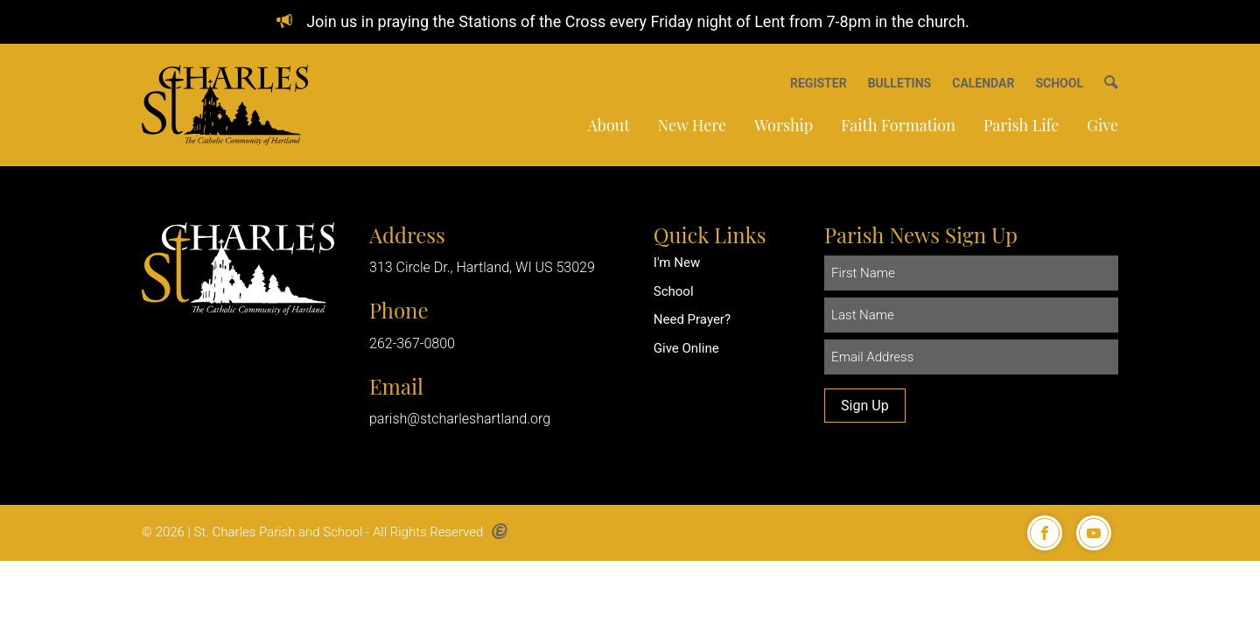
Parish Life (1021, 125)
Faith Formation (898, 125)
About (608, 125)
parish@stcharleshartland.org (459, 418)
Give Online (686, 348)
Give (1102, 125)
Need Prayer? (692, 319)
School (674, 291)
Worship (783, 125)
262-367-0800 (412, 343)
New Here (692, 125)
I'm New (677, 262)
